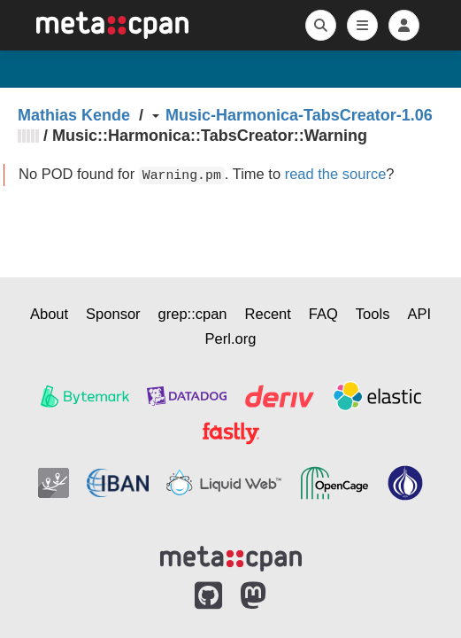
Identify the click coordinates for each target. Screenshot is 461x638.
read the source (336, 174)
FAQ (323, 314)
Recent (268, 314)
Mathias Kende (74, 115)
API (419, 314)
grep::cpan (192, 314)
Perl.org (231, 338)
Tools (373, 314)
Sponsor (113, 314)
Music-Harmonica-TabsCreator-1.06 (299, 115)
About (49, 314)
